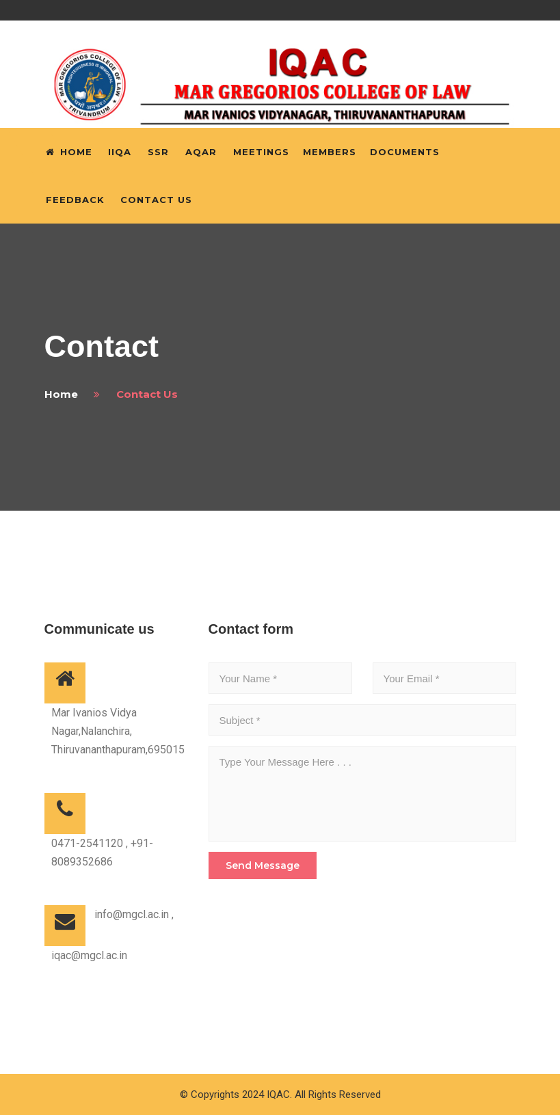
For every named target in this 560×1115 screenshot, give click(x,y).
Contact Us (156, 199)
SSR (158, 151)
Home (69, 151)
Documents (405, 151)
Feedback (75, 199)
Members (329, 151)
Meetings (261, 151)
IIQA (119, 151)
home (61, 394)
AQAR (201, 151)
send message (262, 865)
